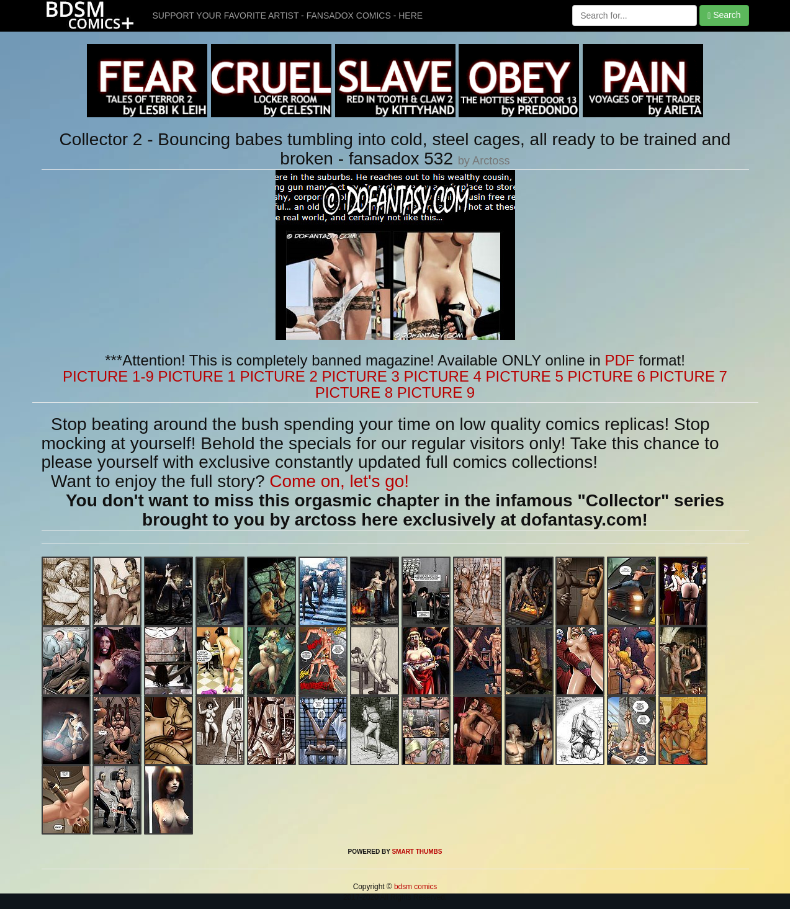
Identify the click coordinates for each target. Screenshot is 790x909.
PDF (620, 360)
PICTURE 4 (443, 376)
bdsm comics (415, 886)
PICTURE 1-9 (108, 376)
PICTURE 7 (688, 376)
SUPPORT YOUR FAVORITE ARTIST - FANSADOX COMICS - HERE (288, 15)
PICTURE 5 (524, 376)
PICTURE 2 (278, 376)
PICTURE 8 (354, 392)
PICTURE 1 (196, 376)
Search (723, 15)
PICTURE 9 (436, 392)
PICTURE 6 (606, 376)
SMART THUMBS (417, 851)
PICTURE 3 (360, 376)
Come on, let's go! (339, 481)
